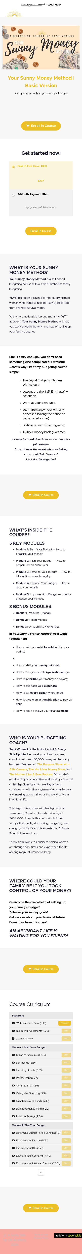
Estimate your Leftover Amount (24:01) (41, 1163)
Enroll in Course (41, 126)
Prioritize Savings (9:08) (41, 1116)
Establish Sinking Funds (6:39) (41, 1101)
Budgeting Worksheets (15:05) (41, 1031)
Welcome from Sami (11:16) (41, 1023)
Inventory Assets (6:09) (41, 1070)
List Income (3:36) (41, 1062)
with (41, 4)
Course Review (41, 1038)
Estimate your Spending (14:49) (41, 1155)
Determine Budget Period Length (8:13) (41, 1132)
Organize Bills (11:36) (41, 1085)
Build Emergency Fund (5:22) (41, 1108)
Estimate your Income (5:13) (41, 1140)
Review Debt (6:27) (41, 1078)
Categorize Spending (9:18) (41, 1093)
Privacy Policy (41, 1238)
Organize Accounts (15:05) (41, 1055)
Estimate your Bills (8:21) (41, 1148)
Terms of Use (41, 1235)
